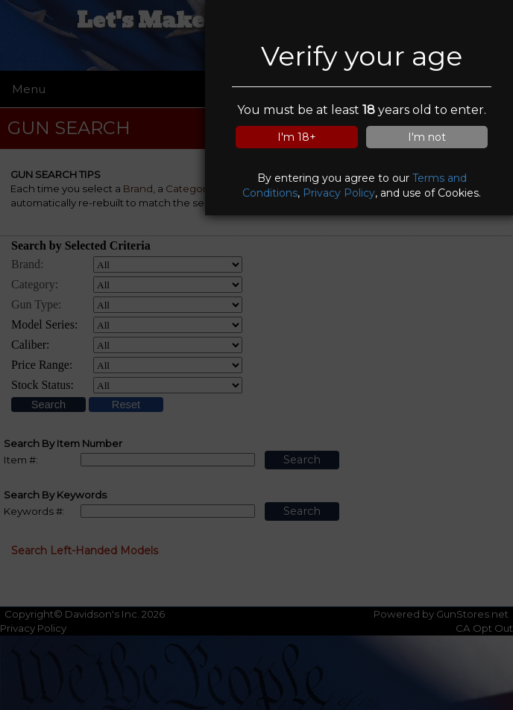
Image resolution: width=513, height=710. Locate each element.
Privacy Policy (339, 193)
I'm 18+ (296, 137)
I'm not (427, 137)
